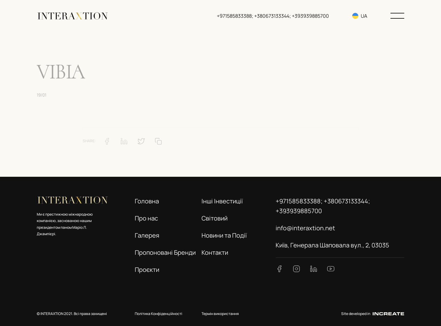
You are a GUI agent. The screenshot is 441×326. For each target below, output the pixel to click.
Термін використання (220, 313)
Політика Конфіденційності (158, 313)
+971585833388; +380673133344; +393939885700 (273, 16)
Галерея (147, 235)
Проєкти (147, 269)
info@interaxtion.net (305, 228)
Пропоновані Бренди (165, 252)
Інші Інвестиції (222, 201)
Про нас (146, 218)
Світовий (215, 218)
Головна (147, 201)
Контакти (215, 252)
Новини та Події (224, 235)
